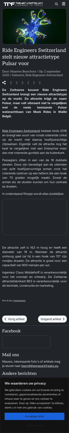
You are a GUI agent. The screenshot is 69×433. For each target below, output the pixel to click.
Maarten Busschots (23, 71)
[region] (34, 405)
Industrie (18, 75)
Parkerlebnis (19, 300)
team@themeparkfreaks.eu (39, 366)
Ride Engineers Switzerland (44, 75)
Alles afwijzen (34, 425)
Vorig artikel (14, 319)
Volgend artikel (52, 319)
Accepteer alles (34, 416)
